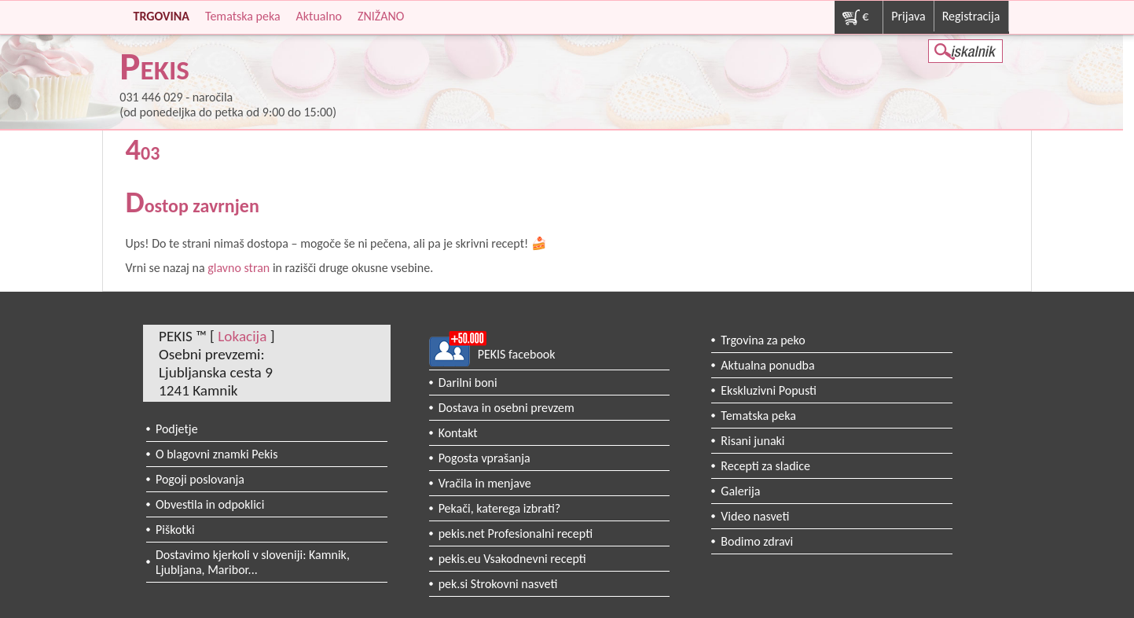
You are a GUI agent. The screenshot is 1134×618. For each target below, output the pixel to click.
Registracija (971, 16)
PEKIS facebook (517, 354)
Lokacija (242, 336)
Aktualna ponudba (767, 365)
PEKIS (154, 69)
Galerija (740, 491)
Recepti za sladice (765, 465)
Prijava (908, 16)
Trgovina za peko (763, 340)
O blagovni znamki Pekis (217, 454)
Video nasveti (755, 516)
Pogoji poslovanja (200, 479)
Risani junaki (752, 440)
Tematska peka (243, 16)
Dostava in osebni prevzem (506, 407)
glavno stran (238, 267)
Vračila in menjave (485, 483)
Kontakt (458, 432)
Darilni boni (468, 382)
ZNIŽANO (381, 16)
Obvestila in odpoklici (210, 504)
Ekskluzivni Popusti (769, 390)
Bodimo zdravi (757, 541)
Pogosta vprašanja (484, 458)
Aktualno (319, 16)
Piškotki (175, 529)
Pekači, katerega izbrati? (500, 508)
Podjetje (177, 428)
